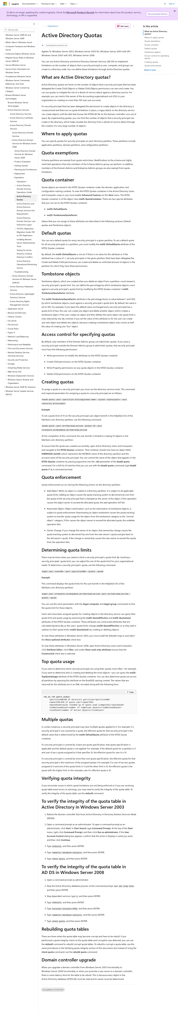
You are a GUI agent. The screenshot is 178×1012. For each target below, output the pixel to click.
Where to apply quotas (154, 37)
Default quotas (150, 48)
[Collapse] (34, 23)
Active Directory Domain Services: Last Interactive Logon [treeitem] (26, 221)
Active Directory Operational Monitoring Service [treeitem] (27, 264)
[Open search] (165, 3)
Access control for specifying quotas (156, 56)
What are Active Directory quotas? (155, 32)
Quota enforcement (152, 65)
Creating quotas (151, 62)
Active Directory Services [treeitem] (20, 114)
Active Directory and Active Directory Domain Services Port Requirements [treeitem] (26, 208)
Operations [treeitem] (21, 181)
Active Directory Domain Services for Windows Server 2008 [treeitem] (24, 154)
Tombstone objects (152, 52)
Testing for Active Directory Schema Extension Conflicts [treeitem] (25, 253)
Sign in (172, 3)
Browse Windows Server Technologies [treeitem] (18, 104)
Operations (52, 26)
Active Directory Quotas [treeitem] (24, 198)
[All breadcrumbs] (44, 26)
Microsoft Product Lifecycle (80, 12)
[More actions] (134, 26)
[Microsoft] (5, 4)
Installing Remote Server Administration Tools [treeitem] (26, 243)
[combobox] (19, 30)
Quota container (151, 44)
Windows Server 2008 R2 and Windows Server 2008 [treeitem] (18, 37)
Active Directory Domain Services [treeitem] (22, 134)
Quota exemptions (152, 41)
